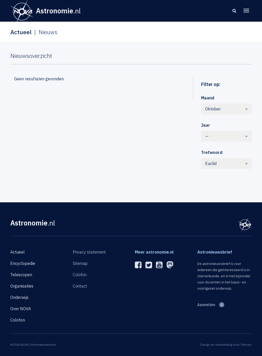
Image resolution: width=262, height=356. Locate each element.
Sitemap (80, 263)
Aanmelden (206, 304)
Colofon (17, 320)
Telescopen (21, 274)
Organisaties (21, 286)
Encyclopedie (22, 263)
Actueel (17, 252)
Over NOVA (20, 308)
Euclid (226, 163)
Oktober (226, 109)
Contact (80, 286)
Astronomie (32, 222)
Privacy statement (89, 252)
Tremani (246, 344)
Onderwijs (19, 297)
